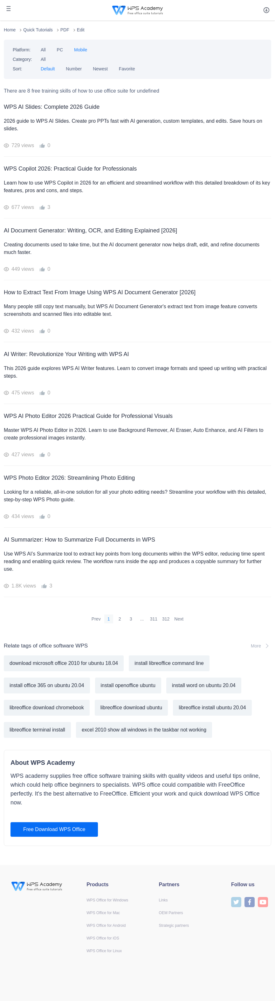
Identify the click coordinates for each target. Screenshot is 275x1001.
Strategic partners (174, 925)
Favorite (127, 68)
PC (60, 49)
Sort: (17, 68)
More (261, 646)
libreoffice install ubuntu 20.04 (212, 707)
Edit (81, 29)
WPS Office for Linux (104, 951)
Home (10, 29)
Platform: (22, 49)
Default (48, 68)
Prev (96, 618)
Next (178, 618)
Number (74, 68)
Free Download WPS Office (54, 829)
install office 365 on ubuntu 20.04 (47, 685)
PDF (64, 29)
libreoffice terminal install (37, 729)
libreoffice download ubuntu (131, 707)
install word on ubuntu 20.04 (204, 685)
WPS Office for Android (106, 925)
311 (153, 618)
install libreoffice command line (169, 663)
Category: (22, 59)
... (142, 618)
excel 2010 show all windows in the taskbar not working (144, 729)
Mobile (80, 49)
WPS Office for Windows (107, 900)
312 (165, 618)
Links (163, 900)
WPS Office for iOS (102, 938)
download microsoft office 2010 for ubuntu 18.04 (64, 663)
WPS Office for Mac (103, 913)
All (43, 49)
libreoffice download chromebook (47, 707)
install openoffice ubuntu (128, 685)
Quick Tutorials (38, 29)
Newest (100, 68)
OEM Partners (171, 913)
